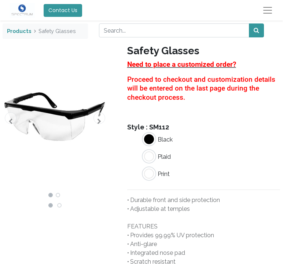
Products (19, 31)
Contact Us (62, 10)
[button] (10, 118)
